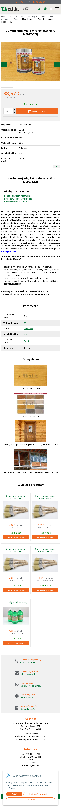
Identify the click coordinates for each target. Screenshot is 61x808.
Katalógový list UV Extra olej (18, 203)
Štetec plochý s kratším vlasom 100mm (45, 558)
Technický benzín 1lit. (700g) (16, 610)
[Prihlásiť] (45, 8)
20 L (26, 331)
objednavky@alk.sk (29, 682)
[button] (39, 8)
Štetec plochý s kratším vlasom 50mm (16, 505)
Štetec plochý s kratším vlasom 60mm (45, 505)
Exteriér (27, 349)
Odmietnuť (30, 800)
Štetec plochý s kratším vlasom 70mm (16, 558)
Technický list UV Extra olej (17, 209)
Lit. (11, 119)
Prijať (14, 794)
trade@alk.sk (21, 2)
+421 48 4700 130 (38, 2)
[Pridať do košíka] (37, 119)
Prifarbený (28, 336)
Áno (25, 342)
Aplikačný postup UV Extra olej (19, 206)
